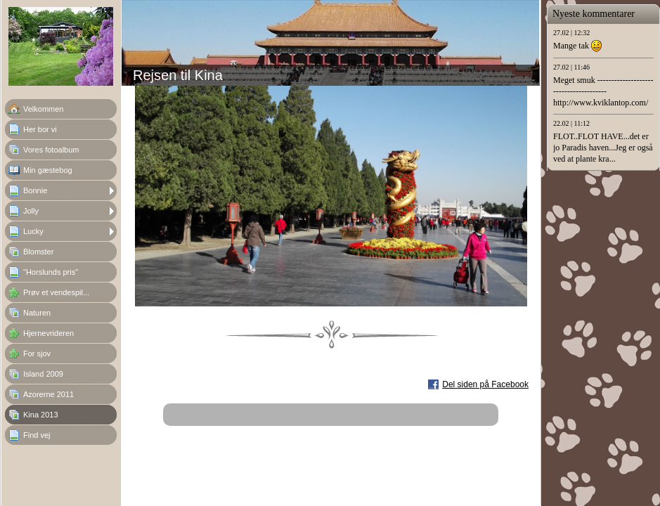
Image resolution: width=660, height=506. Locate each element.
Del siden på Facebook (485, 384)
